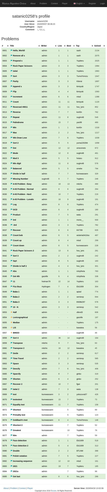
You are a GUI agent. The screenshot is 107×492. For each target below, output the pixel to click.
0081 (5, 456)
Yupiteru (80, 61)
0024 (5, 163)
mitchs (79, 184)
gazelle (45, 276)
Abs (13, 271)
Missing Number (19, 179)
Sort (13, 76)
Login (102, 3)
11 (12, 281)
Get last (15, 476)
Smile (14, 353)
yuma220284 (82, 143)
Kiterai (79, 81)
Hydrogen (46, 286)
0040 (5, 245)
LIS (13, 328)
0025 (5, 168)
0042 (5, 256)
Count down (17, 245)
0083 (5, 466)
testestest (16, 399)
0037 (5, 230)
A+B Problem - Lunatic (22, 199)
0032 (5, 204)
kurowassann (82, 174)
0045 (5, 271)
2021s (14, 471)
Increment (16, 97)
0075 (5, 425)
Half (13, 312)
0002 (5, 56)
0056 (5, 328)
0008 (5, 86)
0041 (5, 251)
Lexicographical (19, 317)
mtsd (79, 97)
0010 (5, 97)
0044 (5, 266)
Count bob (16, 235)
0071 (5, 405)
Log (13, 204)
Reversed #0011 (19, 107)
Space (14, 363)
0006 (5, 76)
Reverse (15, 112)
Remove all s (17, 56)
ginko (79, 374)
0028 (5, 184)
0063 (5, 363)
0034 (5, 215)
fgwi (78, 384)
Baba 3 (14, 302)
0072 (5, 410)
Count (14, 102)
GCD (13, 209)
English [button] (79, 3)
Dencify (15, 369)
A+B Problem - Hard (20, 194)
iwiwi (14, 71)
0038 (5, 235)
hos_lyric (80, 107)
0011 (5, 102)
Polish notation (18, 456)
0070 (5, 399)
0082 (5, 461)
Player (65, 3)
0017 (5, 132)
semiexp (80, 297)
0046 (5, 276)
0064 (5, 369)
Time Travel (17, 358)
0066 (5, 379)
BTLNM (80, 451)
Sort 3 (14, 256)
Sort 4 (14, 338)
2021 (13, 466)
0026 (5, 174)
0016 (5, 127)
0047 (5, 281)
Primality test (17, 415)
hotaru (79, 158)
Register (92, 3)
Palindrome (16, 122)
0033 (5, 209)
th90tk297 (81, 302)
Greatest (15, 430)
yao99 (79, 122)
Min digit (15, 163)
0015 (5, 122)
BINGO (14, 333)
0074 (5, 420)
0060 (5, 348)
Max (13, 132)
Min (13, 127)
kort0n (79, 112)
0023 (5, 158)
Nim (13, 435)
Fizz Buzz (16, 286)
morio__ (80, 220)
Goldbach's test (18, 420)
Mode (14, 153)
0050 (5, 297)
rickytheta (81, 271)
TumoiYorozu (82, 76)
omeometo (81, 148)
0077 (5, 435)
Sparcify (15, 374)
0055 (5, 322)
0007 (5, 81)
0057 (5, 333)
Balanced (16, 168)
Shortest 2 (16, 425)
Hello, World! (17, 50)
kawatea (80, 328)
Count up (15, 240)
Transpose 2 (17, 348)
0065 (5, 374)
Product (15, 215)
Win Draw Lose (18, 138)
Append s (16, 86)
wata (79, 215)
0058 (5, 338)
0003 (5, 61)
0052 (5, 307)
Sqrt (13, 261)
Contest (54, 3)
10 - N (14, 307)
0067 (5, 384)
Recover (15, 230)
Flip (13, 91)
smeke (79, 168)
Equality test (17, 405)
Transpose (16, 343)
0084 (5, 471)
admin (44, 50)
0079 (5, 446)
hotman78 (46, 281)
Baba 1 (14, 292)
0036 (5, 225)
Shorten (15, 379)
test (13, 394)
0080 (5, 451)
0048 (5, 286)
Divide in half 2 (18, 266)
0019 (5, 143)
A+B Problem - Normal (21, 189)
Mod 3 (14, 158)
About (33, 3)
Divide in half (17, 174)
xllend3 (80, 312)
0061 (5, 353)
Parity (14, 81)
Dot (13, 148)
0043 (5, 261)
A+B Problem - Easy (20, 184)
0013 (5, 112)
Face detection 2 (19, 446)
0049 (5, 292)
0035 (5, 220)
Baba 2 (14, 297)
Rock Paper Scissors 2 (22, 251)
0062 (5, 358)
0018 (5, 138)
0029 (5, 189)
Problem (43, 3)
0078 (5, 440)
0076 (5, 430)
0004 (5, 66)
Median (15, 322)
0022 (5, 153)
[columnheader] (5, 46)
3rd (13, 220)
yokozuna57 (82, 394)
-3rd (13, 225)
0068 (5, 389)
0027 (5, 179)
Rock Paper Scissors (21, 66)
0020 (5, 148)
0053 (5, 312)
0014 (5, 117)
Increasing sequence (21, 461)
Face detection (18, 440)
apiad (79, 292)
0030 (5, 194)
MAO (14, 3)
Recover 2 (16, 384)
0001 (5, 50)
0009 (5, 91)
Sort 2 (14, 143)
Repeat (14, 117)
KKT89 (80, 230)
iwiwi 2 (14, 389)
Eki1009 (80, 286)
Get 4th (15, 276)
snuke (54, 491)
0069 (5, 394)
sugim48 (80, 117)
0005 (5, 71)
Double (14, 451)
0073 (5, 415)
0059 (5, 343)
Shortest (15, 410)
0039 (5, 240)
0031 (5, 199)
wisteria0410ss (83, 235)
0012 (5, 107)
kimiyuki (80, 86)
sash (79, 50)
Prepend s (16, 61)
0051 (5, 302)
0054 (5, 317)
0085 (5, 476)
